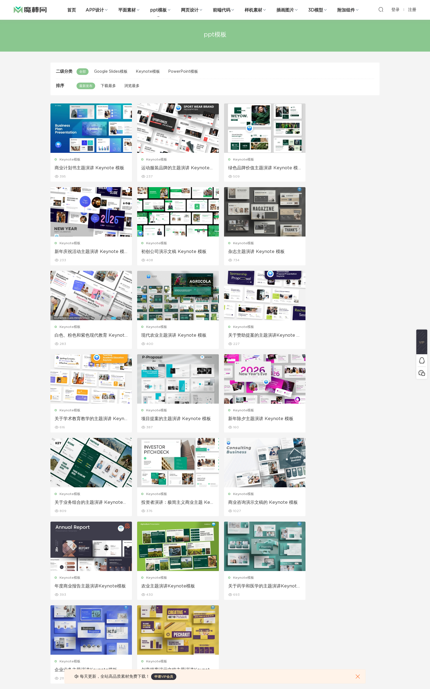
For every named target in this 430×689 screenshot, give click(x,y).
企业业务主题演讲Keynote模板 (253, 502)
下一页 (246, 532)
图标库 (55, 623)
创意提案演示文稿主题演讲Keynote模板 (339, 502)
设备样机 (215, 587)
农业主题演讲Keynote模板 (81, 502)
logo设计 (110, 646)
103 (229, 532)
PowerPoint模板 (183, 72)
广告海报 (162, 575)
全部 (82, 71)
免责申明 (267, 587)
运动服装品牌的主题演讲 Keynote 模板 (172, 168)
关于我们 (267, 575)
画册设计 (162, 599)
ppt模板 (158, 10)
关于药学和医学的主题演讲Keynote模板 (172, 502)
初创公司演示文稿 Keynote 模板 (87, 251)
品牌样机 (215, 599)
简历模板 (162, 623)
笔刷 (106, 611)
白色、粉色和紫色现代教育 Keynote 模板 (257, 251)
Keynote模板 (148, 72)
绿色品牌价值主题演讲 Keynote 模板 (257, 168)
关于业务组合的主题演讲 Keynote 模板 (89, 419)
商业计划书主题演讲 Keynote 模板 (89, 168)
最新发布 (85, 86)
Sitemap (268, 599)
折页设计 (162, 587)
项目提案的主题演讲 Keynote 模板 (257, 335)
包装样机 (215, 575)
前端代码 (221, 10)
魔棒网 (30, 9)
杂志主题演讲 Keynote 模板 (166, 251)
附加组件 (346, 10)
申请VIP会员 (163, 676)
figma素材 (58, 611)
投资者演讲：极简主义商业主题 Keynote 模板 (172, 419)
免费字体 (162, 634)
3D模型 (315, 10)
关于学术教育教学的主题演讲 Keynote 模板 (173, 335)
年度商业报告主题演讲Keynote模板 (338, 419)
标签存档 (267, 611)
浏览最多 (132, 86)
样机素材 (253, 10)
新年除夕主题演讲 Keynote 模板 (338, 335)
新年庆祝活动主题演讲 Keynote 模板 (340, 168)
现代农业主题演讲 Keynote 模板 (338, 251)
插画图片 (285, 10)
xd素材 (55, 658)
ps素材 (55, 634)
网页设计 (190, 10)
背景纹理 (109, 634)
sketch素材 (59, 646)
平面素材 (127, 10)
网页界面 (57, 575)
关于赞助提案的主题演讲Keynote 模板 (88, 335)
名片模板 (162, 611)
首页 (71, 10)
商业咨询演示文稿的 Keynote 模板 (257, 419)
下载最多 (108, 86)
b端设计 (56, 587)
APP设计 (95, 10)
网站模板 (57, 599)
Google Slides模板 (111, 72)
